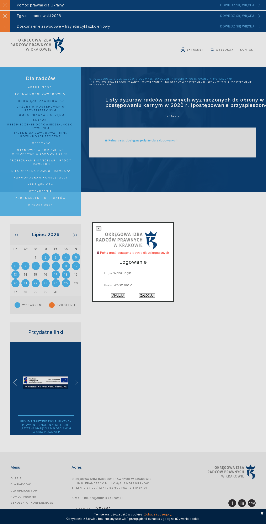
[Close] (98, 228)
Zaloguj (147, 295)
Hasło (108, 285)
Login (108, 273)
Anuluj (118, 295)
